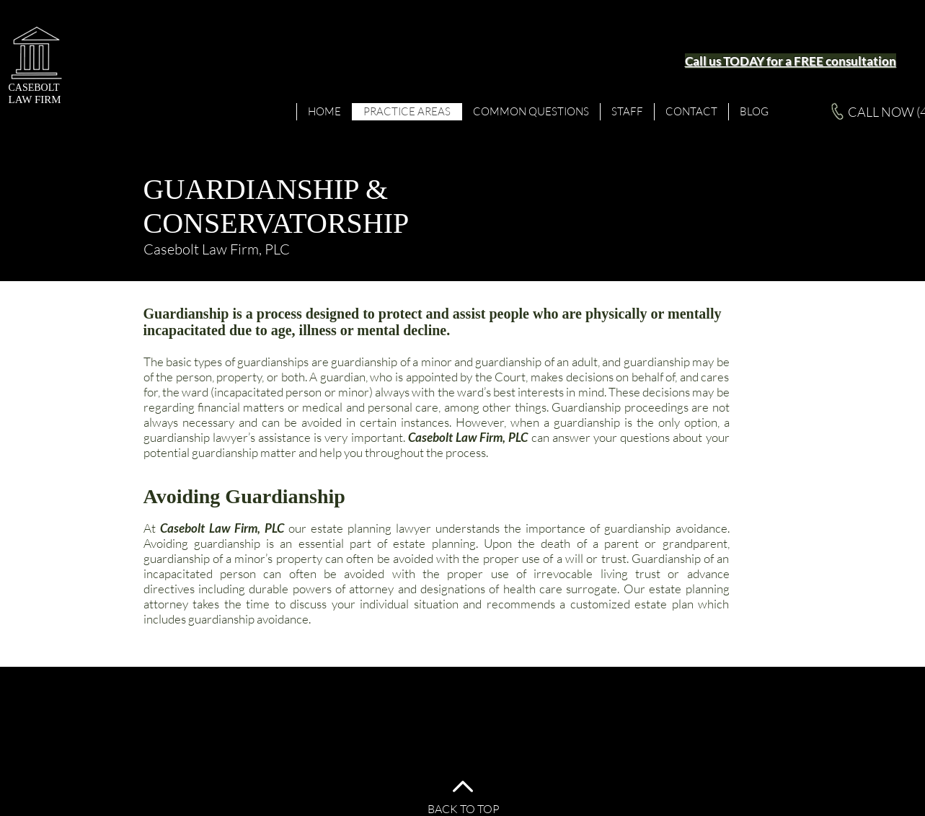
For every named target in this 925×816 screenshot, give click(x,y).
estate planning (351, 528)
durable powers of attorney (321, 588)
